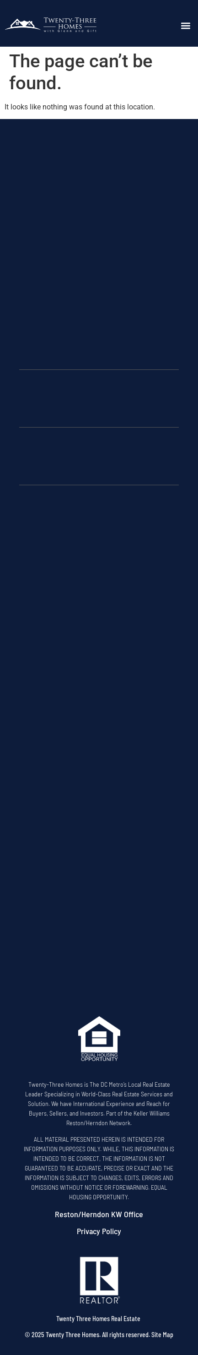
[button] (185, 25)
